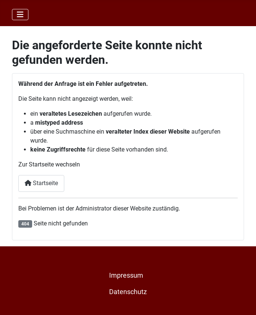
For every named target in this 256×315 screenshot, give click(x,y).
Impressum (126, 275)
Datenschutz (128, 292)
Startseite (41, 183)
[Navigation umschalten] (20, 14)
